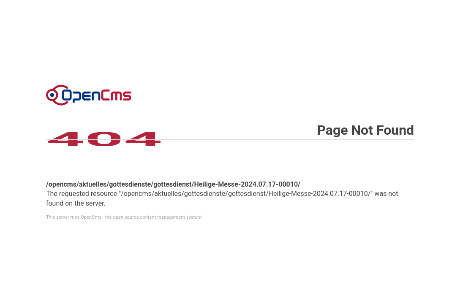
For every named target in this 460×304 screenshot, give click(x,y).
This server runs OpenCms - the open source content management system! (124, 217)
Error (88, 95)
